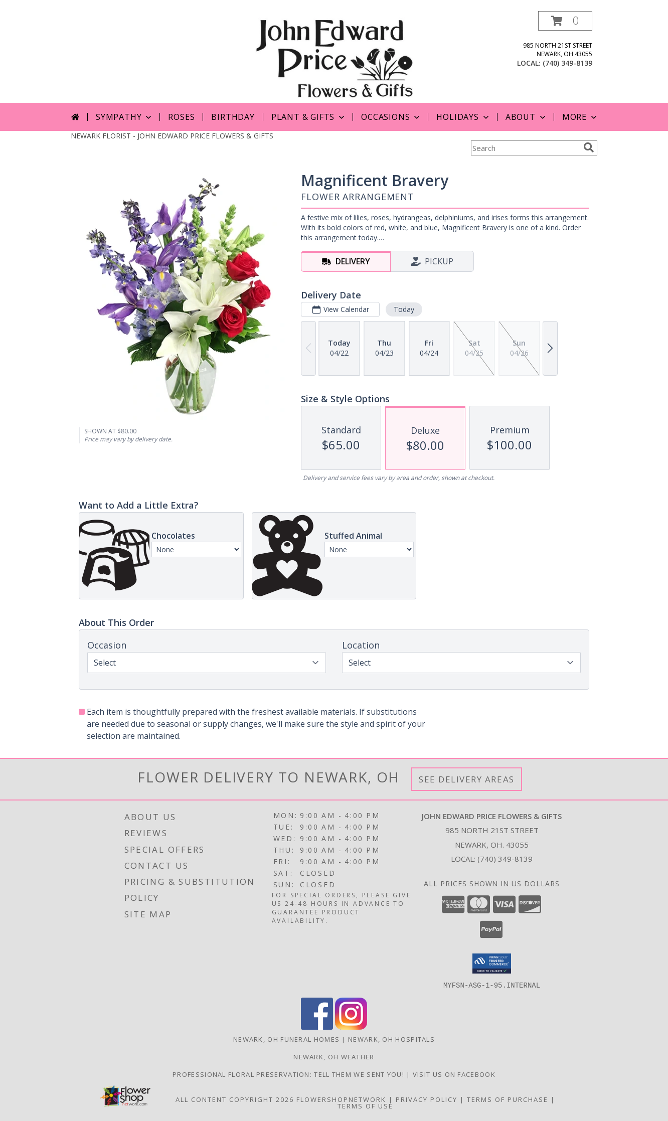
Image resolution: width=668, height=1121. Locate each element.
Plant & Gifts (309, 116)
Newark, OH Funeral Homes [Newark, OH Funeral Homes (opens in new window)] (286, 1038)
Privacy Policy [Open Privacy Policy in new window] (426, 1098)
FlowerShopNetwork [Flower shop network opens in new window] (341, 1098)
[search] (589, 147)
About (527, 116)
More (580, 116)
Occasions (391, 116)
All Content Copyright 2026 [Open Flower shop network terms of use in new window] (235, 1098)
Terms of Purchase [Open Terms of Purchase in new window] (507, 1098)
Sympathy (124, 116)
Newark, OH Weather (333, 1056)
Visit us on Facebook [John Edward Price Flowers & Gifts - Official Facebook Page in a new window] (454, 1073)
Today (404, 309)
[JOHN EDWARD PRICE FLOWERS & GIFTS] (333, 57)
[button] (565, 21)
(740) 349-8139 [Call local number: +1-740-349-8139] (567, 63)
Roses (181, 116)
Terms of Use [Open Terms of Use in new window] (365, 1105)
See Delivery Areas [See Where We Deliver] (467, 779)
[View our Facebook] (317, 1026)
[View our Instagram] (351, 1026)
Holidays (463, 116)
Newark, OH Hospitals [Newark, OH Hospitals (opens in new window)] (391, 1038)
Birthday (232, 116)
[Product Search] (525, 148)
